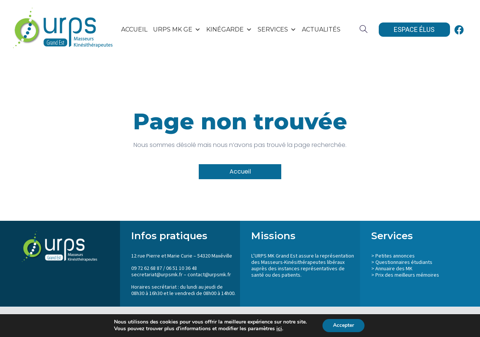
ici (278, 328)
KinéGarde (229, 29)
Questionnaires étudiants (403, 262)
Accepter (343, 325)
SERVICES (277, 29)
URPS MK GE (177, 29)
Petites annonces (395, 256)
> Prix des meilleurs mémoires (405, 275)
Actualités (321, 29)
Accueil (134, 29)
